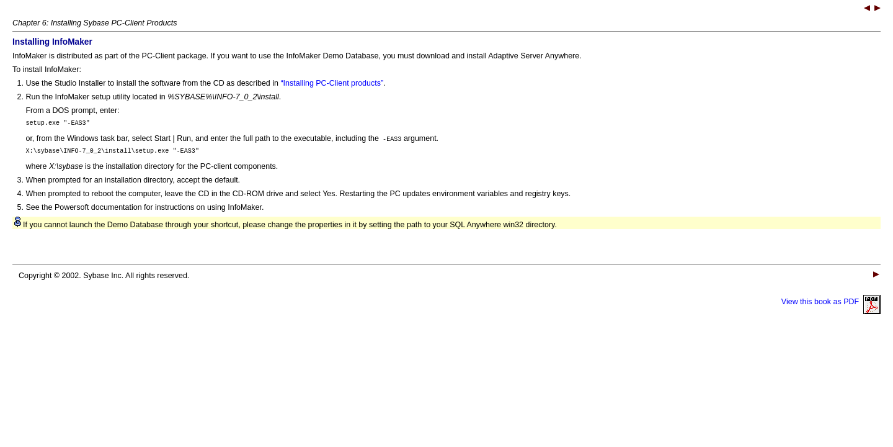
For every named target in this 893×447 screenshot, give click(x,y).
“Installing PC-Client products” (331, 83)
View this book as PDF (831, 305)
